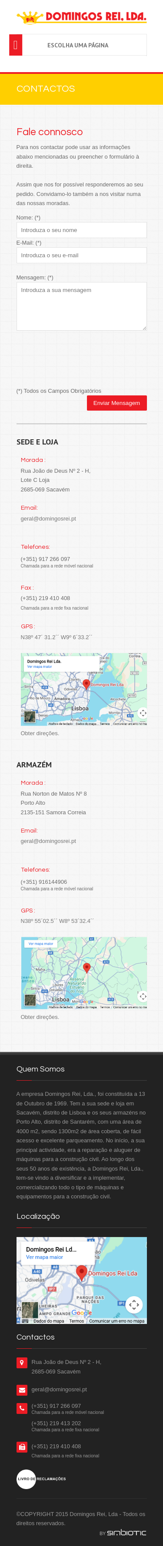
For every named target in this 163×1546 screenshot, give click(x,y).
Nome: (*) (29, 217)
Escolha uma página (77, 45)
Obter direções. (40, 733)
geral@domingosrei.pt (48, 518)
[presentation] (83, 360)
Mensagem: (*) (35, 277)
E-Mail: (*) (29, 242)
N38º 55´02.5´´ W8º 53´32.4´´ (57, 921)
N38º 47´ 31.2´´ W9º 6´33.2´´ (57, 637)
